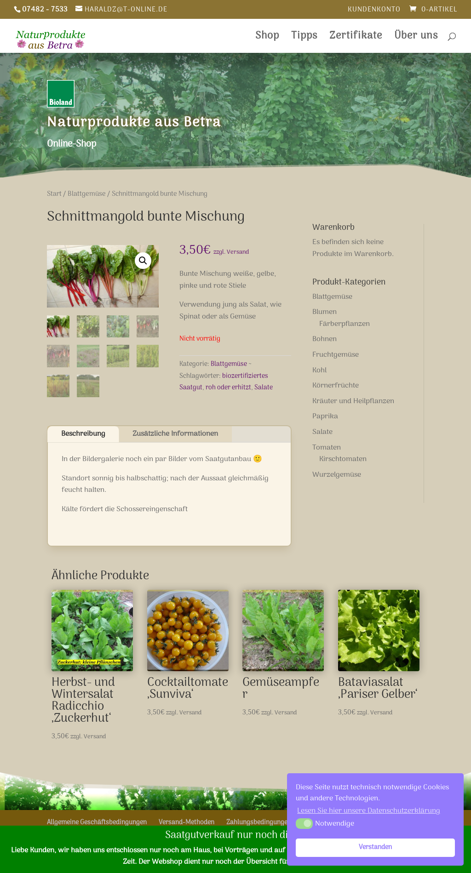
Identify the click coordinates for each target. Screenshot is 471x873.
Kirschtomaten (343, 459)
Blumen (324, 312)
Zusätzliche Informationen (175, 434)
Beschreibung (83, 434)
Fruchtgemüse (335, 355)
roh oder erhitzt (228, 387)
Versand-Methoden (186, 822)
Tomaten (326, 448)
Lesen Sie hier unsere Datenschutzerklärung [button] (368, 811)
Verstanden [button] (375, 847)
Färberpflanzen (344, 324)
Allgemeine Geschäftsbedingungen (97, 822)
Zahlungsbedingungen (258, 822)
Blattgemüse (87, 194)
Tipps (304, 38)
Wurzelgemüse (336, 475)
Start (54, 194)
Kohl (319, 371)
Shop (267, 38)
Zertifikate (355, 38)
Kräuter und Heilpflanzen (353, 401)
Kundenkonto (374, 10)
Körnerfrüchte (335, 386)
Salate (263, 387)
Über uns (416, 38)
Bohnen (324, 339)
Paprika (325, 416)
